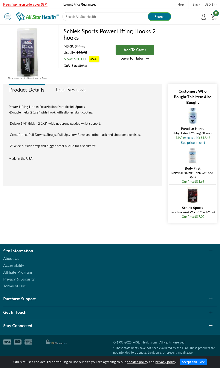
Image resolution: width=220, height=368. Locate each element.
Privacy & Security (19, 279)
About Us (11, 258)
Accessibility (13, 265)
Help (181, 4)
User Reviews (71, 89)
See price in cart (193, 142)
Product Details (26, 89)
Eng (195, 4)
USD (209, 4)
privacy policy (165, 362)
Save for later (132, 58)
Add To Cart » (135, 49)
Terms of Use (14, 286)
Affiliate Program (17, 272)
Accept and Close (193, 362)
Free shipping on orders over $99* (25, 4)
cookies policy (137, 362)
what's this (191, 138)
